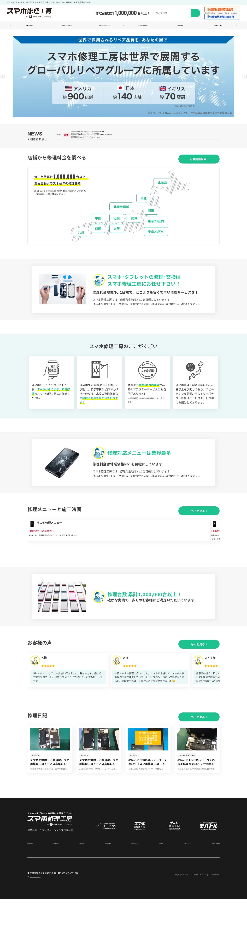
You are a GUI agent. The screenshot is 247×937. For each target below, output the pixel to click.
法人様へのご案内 (218, 26)
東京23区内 (156, 232)
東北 (143, 209)
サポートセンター (181, 881)
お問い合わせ (81, 881)
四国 (98, 240)
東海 (134, 229)
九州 (81, 243)
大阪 (117, 240)
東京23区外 (156, 243)
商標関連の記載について (42, 914)
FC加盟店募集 (180, 26)
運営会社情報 (33, 881)
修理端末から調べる (67, 26)
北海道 (162, 194)
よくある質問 (57, 881)
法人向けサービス (131, 881)
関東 (151, 221)
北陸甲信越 (121, 218)
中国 (98, 229)
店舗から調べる (29, 26)
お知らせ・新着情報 (142, 26)
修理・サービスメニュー (105, 26)
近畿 (117, 229)
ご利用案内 (156, 881)
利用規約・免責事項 (210, 881)
